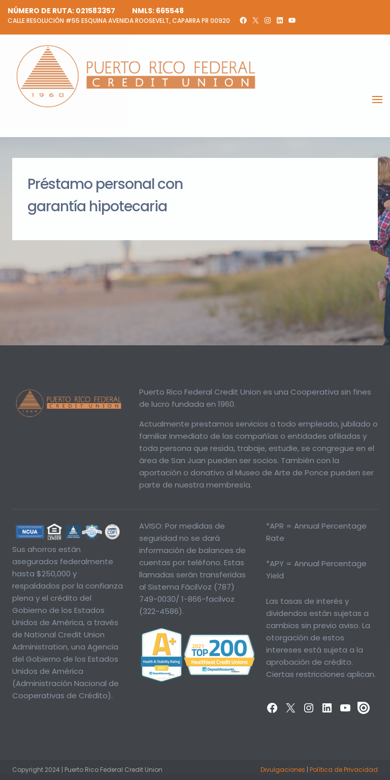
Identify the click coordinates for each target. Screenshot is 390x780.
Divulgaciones (283, 769)
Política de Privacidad (344, 769)
